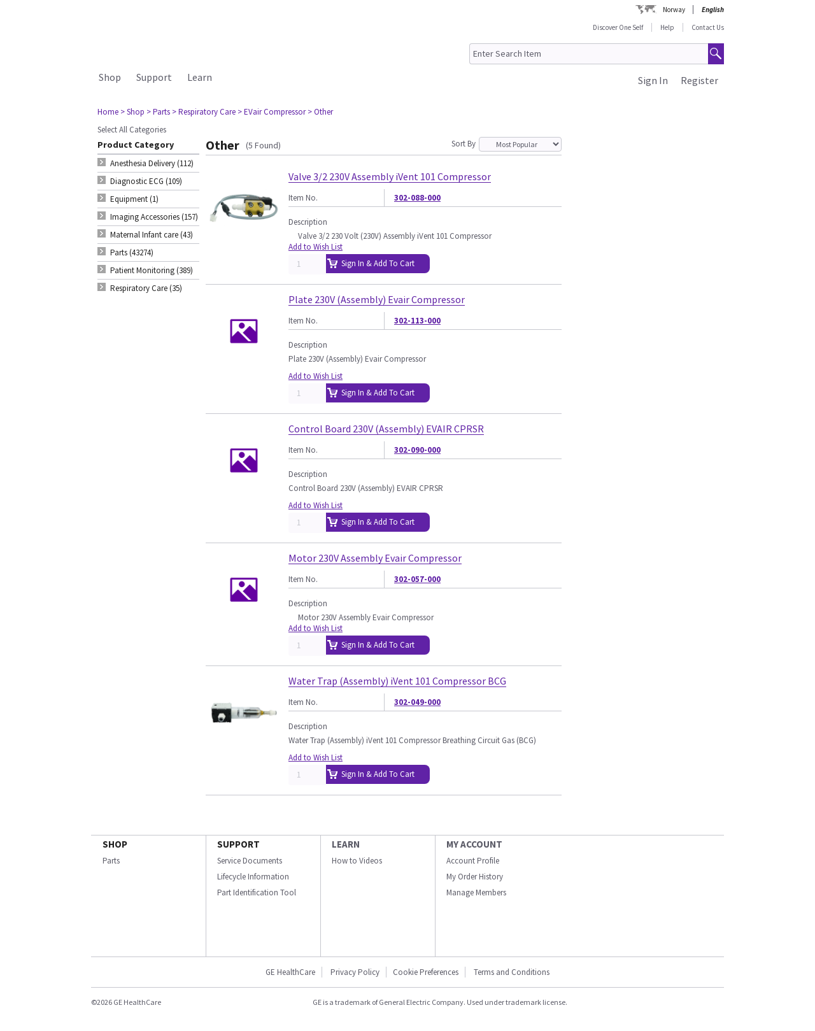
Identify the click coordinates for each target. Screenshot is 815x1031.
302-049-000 (417, 702)
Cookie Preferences (425, 972)
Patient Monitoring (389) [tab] (151, 270)
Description (307, 222)
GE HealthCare (290, 972)
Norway (674, 9)
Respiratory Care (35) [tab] (146, 288)
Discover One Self (618, 27)
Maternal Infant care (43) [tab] (151, 234)
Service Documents (249, 860)
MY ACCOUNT (474, 844)
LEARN (346, 844)
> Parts (158, 111)
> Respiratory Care (204, 111)
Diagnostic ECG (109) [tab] (146, 181)
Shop (110, 77)
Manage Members (476, 892)
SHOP (115, 844)
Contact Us (707, 27)
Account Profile (472, 860)
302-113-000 (417, 320)
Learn (199, 77)
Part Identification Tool (256, 892)
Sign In (653, 80)
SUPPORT (238, 844)
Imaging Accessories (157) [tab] (154, 216)
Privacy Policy (354, 972)
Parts (111, 860)
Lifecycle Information (253, 876)
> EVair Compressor (271, 111)
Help (667, 27)
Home (107, 111)
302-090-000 (417, 449)
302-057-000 (417, 579)
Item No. (303, 197)
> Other (320, 111)
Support (154, 77)
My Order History (474, 876)
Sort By (463, 143)
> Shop (132, 111)
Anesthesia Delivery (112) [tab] (152, 163)
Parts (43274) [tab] (131, 252)
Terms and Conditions (511, 972)
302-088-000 (417, 197)
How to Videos (357, 860)
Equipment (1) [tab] (134, 199)
